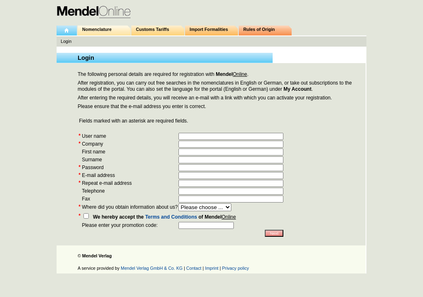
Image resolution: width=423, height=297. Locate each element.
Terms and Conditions (171, 217)
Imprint (212, 268)
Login (66, 41)
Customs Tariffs (152, 29)
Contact (194, 268)
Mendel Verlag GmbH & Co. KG (152, 268)
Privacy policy (235, 268)
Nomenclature (97, 29)
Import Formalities (209, 29)
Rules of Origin (259, 29)
